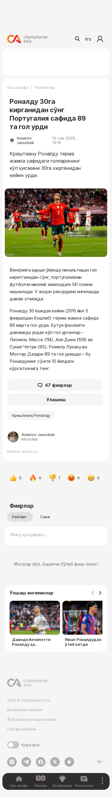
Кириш (100, 39)
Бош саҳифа (17, 87)
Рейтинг (19, 516)
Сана (45, 516)
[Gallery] (56, 625)
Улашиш (55, 399)
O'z (88, 39)
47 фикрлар (55, 385)
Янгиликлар (45, 87)
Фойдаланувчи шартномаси (31, 719)
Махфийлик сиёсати (24, 710)
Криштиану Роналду (31, 415)
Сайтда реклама (21, 729)
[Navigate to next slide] (100, 593)
